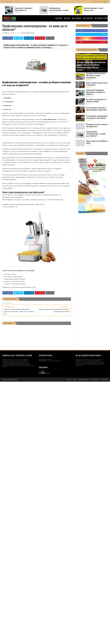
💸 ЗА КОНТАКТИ (88, 18)
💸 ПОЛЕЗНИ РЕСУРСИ (101, 18)
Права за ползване (84, 379)
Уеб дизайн (42, 361)
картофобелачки (28, 33)
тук (34, 287)
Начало (69, 379)
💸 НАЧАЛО (58, 18)
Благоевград (43, 359)
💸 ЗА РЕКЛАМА (76, 18)
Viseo (19, 379)
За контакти (105, 379)
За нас (18, 1)
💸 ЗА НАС (67, 18)
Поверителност (95, 379)
